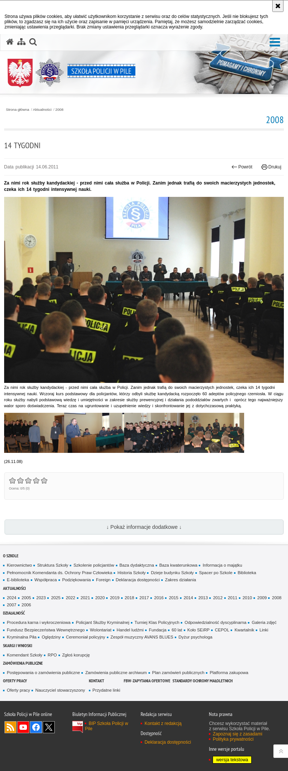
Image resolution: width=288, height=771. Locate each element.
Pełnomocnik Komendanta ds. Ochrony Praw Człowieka (59, 572)
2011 (232, 597)
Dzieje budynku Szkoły (172, 572)
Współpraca (45, 580)
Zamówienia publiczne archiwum (116, 672)
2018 (129, 597)
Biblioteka (247, 572)
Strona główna (17, 110)
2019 (114, 597)
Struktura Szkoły (52, 565)
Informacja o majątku (222, 565)
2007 (11, 605)
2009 (262, 597)
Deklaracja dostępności (138, 580)
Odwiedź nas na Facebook (36, 727)
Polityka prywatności (233, 739)
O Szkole (10, 555)
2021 (85, 597)
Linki (264, 630)
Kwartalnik (244, 630)
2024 (11, 597)
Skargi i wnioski (17, 645)
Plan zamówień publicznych (178, 672)
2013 (203, 597)
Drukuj (271, 167)
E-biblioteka (18, 580)
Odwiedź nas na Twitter (49, 727)
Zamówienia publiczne (23, 663)
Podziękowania (76, 580)
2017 (144, 597)
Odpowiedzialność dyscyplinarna (215, 622)
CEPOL (222, 630)
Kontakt (96, 680)
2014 (188, 597)
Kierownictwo (19, 565)
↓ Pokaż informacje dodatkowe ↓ (144, 527)
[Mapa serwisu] (21, 42)
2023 (41, 597)
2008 (60, 110)
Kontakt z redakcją (163, 723)
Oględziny (51, 637)
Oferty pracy (15, 680)
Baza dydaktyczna (137, 565)
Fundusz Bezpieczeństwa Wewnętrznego (46, 630)
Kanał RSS (10, 727)
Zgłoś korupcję (76, 655)
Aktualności (42, 110)
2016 (159, 597)
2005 (26, 597)
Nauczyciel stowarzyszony (60, 690)
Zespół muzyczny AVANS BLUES (142, 637)
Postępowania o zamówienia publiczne (43, 672)
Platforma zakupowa (229, 672)
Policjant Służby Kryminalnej (102, 622)
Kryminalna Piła (21, 637)
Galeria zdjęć (264, 622)
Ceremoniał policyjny (85, 637)
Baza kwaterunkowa (178, 565)
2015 (173, 597)
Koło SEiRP (199, 630)
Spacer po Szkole (215, 572)
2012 (217, 597)
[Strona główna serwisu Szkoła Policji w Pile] (10, 42)
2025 (55, 597)
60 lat (177, 630)
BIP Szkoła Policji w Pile (106, 726)
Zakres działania (180, 580)
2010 (247, 597)
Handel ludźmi (130, 630)
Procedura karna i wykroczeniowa (38, 622)
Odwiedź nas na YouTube (23, 727)
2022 (70, 597)
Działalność (14, 613)
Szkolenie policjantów (94, 565)
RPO (52, 655)
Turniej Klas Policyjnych (157, 622)
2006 (26, 605)
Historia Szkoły (131, 572)
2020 (100, 597)
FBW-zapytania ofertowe (147, 680)
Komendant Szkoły (24, 655)
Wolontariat (100, 630)
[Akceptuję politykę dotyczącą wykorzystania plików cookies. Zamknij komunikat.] (278, 6)
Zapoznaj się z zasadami (237, 734)
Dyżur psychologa (195, 637)
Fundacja (157, 630)
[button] (275, 42)
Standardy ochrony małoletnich (202, 680)
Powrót (241, 167)
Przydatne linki (106, 690)
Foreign (103, 580)
